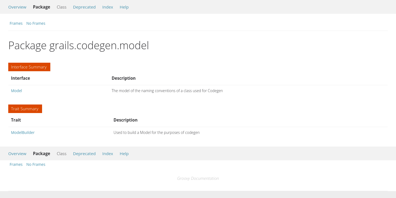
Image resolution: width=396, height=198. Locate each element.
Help (124, 7)
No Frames (35, 23)
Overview (17, 7)
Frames (16, 23)
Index (107, 7)
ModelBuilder (23, 132)
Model (16, 90)
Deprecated (84, 7)
